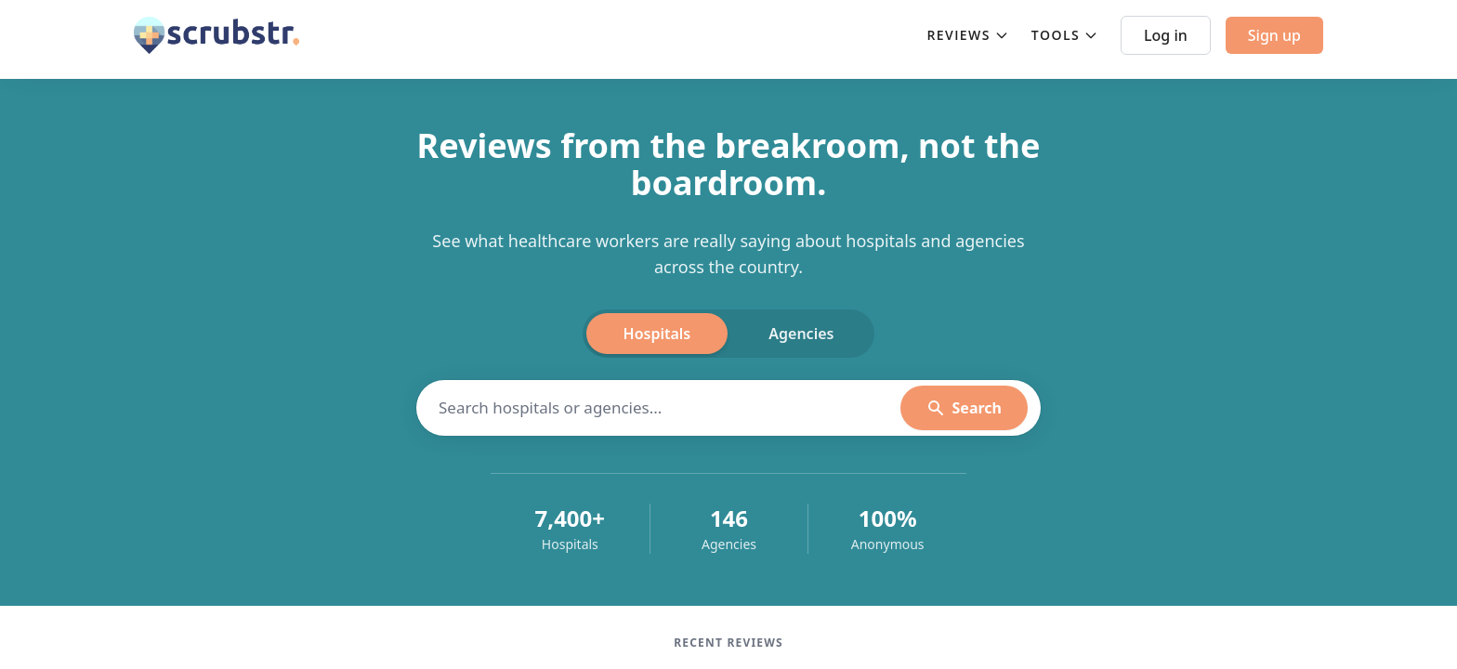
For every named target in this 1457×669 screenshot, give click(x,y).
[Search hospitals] (669, 408)
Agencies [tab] (801, 333)
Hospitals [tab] (657, 333)
